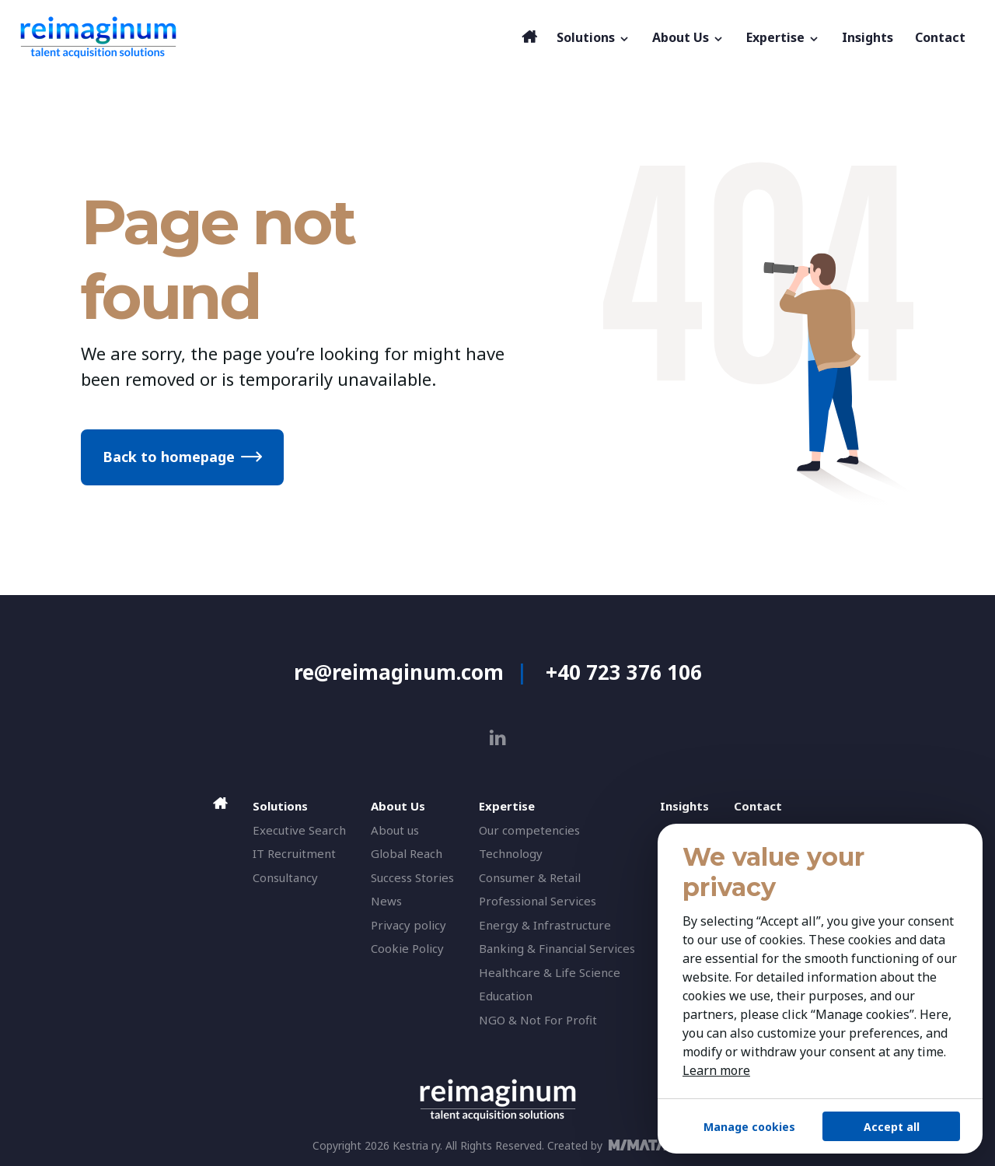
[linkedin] (498, 738)
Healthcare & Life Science (549, 972)
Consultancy (285, 877)
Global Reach (406, 853)
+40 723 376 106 (624, 672)
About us (395, 830)
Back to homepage (169, 456)
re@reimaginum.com (399, 672)
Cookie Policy (407, 948)
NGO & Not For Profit (538, 1020)
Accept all (892, 1126)
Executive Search (299, 830)
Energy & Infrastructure (545, 925)
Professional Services (537, 901)
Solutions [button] (593, 37)
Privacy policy (408, 925)
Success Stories (412, 877)
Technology (511, 853)
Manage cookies (749, 1126)
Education (505, 995)
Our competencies (529, 830)
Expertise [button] (783, 37)
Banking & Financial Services (557, 948)
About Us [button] (688, 37)
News (386, 901)
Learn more (716, 1070)
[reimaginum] (266, 37)
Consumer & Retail (530, 877)
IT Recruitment (294, 853)
